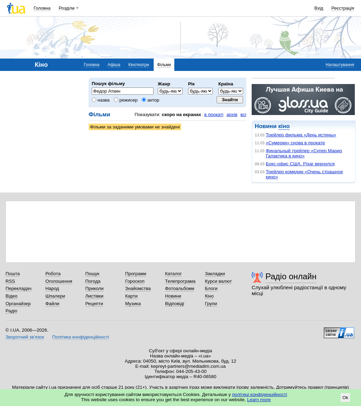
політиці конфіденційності (259, 394)
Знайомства (138, 288)
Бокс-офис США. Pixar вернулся (300, 163)
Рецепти (94, 303)
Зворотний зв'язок (25, 337)
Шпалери (55, 296)
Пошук (92, 273)
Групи (211, 303)
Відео (12, 296)
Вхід (319, 8)
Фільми (164, 64)
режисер (126, 100)
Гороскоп (134, 281)
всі (243, 114)
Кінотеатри (138, 64)
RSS (10, 281)
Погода (92, 281)
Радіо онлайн (291, 276)
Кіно (209, 296)
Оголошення (58, 281)
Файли (52, 303)
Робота (53, 273)
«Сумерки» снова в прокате (295, 142)
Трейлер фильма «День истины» (301, 134)
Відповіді (174, 303)
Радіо (11, 310)
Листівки (94, 296)
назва (101, 100)
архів (232, 114)
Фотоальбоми (179, 288)
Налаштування (340, 64)
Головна (42, 8)
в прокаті (213, 114)
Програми (135, 273)
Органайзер (18, 303)
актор (150, 100)
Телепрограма (180, 281)
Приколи (94, 288)
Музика (133, 303)
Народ (52, 288)
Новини (173, 296)
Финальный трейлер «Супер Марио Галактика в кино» (304, 153)
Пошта (13, 273)
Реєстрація (342, 8)
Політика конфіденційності (80, 337)
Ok (345, 397)
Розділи (67, 8)
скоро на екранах (181, 114)
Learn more (259, 399)
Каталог (173, 273)
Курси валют (218, 281)
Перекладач (18, 288)
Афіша (114, 64)
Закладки (215, 273)
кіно (283, 126)
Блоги (211, 288)
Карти (131, 296)
